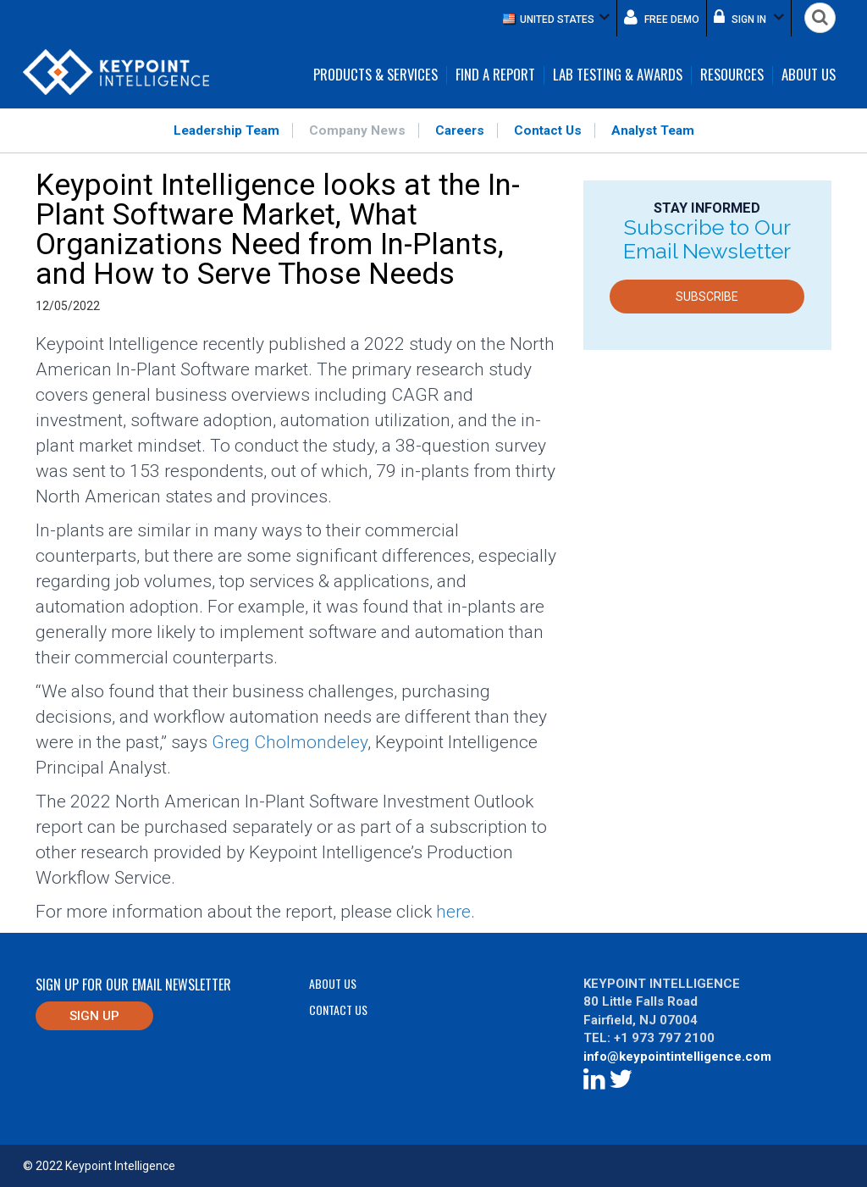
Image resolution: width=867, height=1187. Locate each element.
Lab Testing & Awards (617, 75)
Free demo (661, 16)
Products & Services (375, 75)
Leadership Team (226, 130)
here (453, 911)
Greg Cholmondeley (289, 742)
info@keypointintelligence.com (677, 1056)
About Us (808, 75)
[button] (556, 18)
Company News (357, 130)
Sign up (94, 1015)
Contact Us (548, 130)
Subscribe (707, 296)
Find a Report (495, 75)
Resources (732, 75)
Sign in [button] (749, 16)
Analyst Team (652, 130)
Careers (459, 130)
